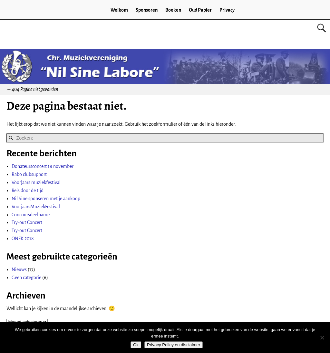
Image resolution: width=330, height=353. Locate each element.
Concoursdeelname (31, 214)
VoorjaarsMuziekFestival (36, 206)
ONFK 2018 (23, 238)
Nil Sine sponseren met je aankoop (46, 198)
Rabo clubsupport (29, 174)
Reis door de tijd (28, 190)
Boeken (173, 10)
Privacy (227, 10)
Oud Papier (200, 10)
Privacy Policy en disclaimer (173, 344)
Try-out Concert (27, 222)
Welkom (119, 10)
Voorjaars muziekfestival (36, 182)
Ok (136, 344)
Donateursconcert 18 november (42, 166)
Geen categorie (26, 277)
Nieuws (19, 269)
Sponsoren (147, 10)
